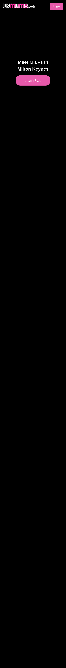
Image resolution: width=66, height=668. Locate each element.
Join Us (33, 80)
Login (56, 6)
